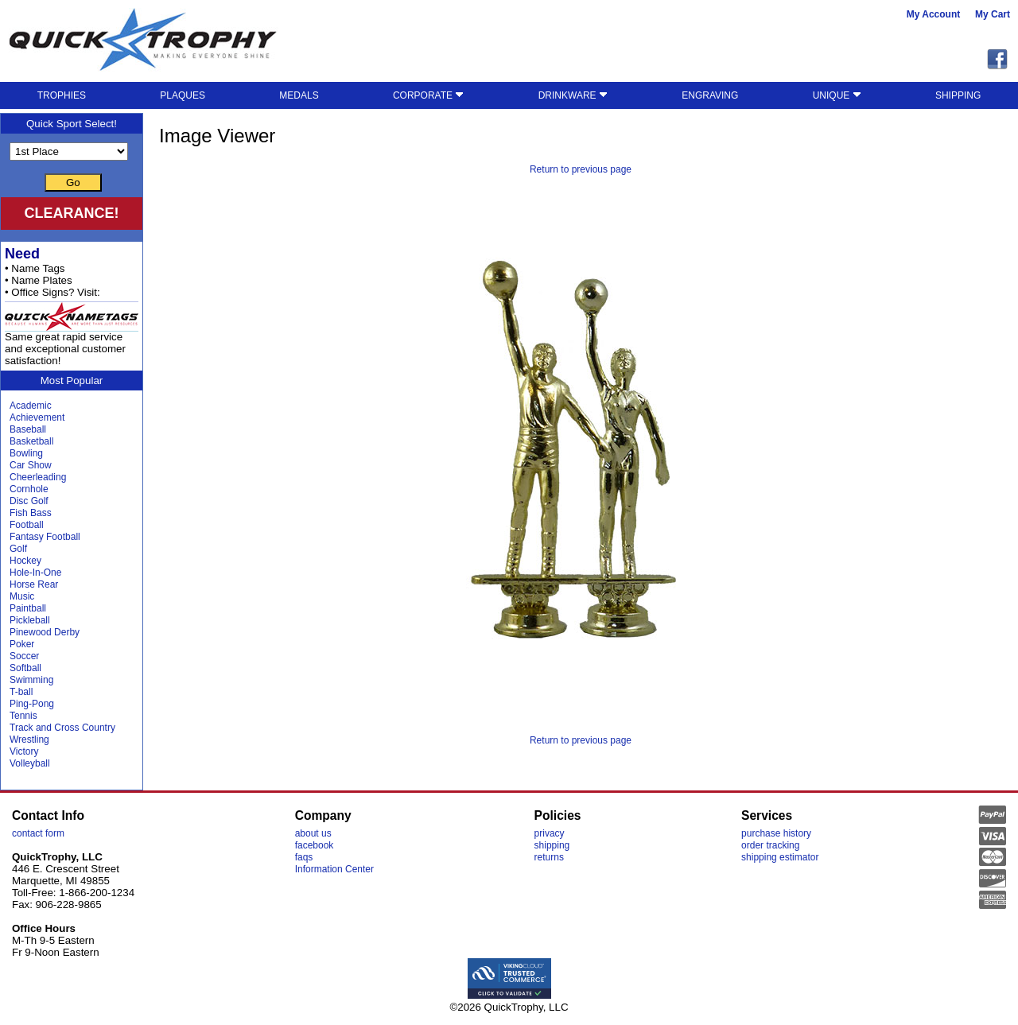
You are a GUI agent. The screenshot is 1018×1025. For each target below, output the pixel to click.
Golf (18, 548)
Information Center (334, 869)
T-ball (21, 691)
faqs (304, 857)
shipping (552, 845)
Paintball (28, 608)
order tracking (770, 845)
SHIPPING (958, 95)
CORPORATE (428, 95)
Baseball (28, 429)
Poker (22, 644)
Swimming (31, 679)
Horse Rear (34, 584)
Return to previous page (580, 169)
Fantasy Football (45, 536)
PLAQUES (182, 95)
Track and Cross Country (62, 727)
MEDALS (298, 95)
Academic (31, 405)
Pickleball (30, 620)
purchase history (776, 833)
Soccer (24, 656)
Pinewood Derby (45, 632)
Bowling (26, 453)
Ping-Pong (32, 703)
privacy (549, 833)
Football (27, 524)
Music (22, 596)
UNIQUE (837, 95)
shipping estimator (779, 857)
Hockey (25, 560)
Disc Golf (29, 501)
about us (313, 833)
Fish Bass (31, 512)
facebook (314, 845)
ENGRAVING (710, 95)
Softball (25, 668)
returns (549, 857)
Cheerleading (38, 477)
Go (73, 182)
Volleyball (30, 763)
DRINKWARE (573, 95)
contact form (38, 833)
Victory (24, 751)
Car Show (31, 465)
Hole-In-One (35, 572)
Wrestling (29, 739)
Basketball (31, 441)
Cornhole (29, 489)
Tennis (23, 715)
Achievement (37, 417)
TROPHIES (61, 95)
